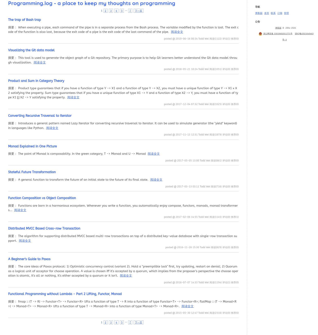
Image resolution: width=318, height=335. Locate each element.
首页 (266, 13)
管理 (286, 13)
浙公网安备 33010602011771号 (275, 33)
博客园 (258, 13)
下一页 (138, 10)
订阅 (279, 13)
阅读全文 (177, 32)
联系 (273, 13)
